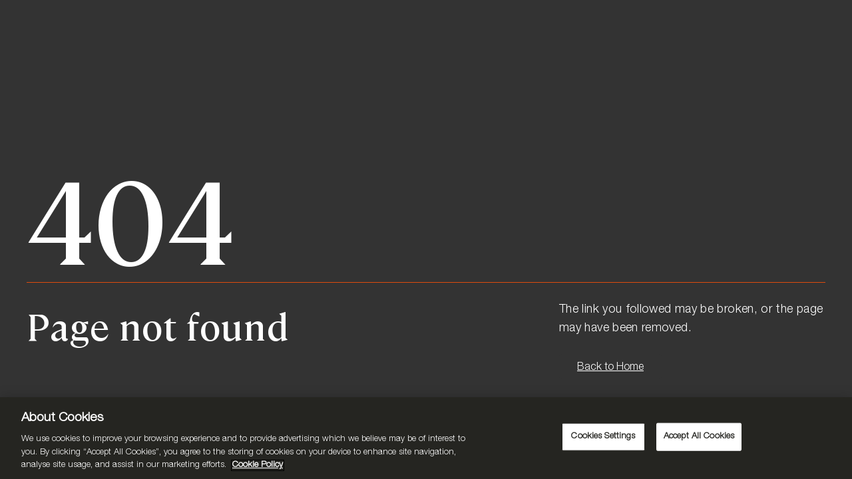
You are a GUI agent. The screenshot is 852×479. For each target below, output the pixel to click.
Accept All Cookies (699, 436)
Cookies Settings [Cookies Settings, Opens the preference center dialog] (603, 436)
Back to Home (610, 368)
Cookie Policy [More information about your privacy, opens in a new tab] (257, 465)
